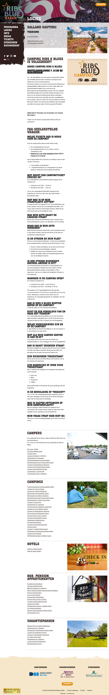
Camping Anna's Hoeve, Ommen (36, 516)
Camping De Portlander (34, 534)
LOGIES (8, 30)
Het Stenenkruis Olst (33, 613)
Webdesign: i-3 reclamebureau (67, 693)
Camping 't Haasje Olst (34, 502)
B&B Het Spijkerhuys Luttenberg (36, 588)
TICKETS (101, 5)
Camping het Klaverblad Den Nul (37, 602)
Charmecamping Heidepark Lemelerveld (39, 507)
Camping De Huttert (33, 456)
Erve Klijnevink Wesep (33, 608)
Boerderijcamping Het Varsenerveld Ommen (40, 498)
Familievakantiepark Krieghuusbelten (38, 460)
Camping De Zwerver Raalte (35, 489)
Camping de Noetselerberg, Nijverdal (38, 511)
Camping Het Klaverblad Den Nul (37, 469)
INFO (6, 33)
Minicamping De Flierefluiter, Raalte (38, 493)
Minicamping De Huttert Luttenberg (38, 496)
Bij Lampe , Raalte (32, 449)
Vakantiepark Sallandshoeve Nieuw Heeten (40, 531)
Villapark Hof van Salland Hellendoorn (38, 626)
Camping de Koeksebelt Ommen (36, 633)
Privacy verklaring (72, 690)
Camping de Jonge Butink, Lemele (37, 509)
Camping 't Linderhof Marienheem (37, 529)
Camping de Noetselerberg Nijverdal (38, 635)
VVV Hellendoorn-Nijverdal (35, 43)
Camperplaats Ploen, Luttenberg (37, 474)
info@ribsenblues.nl (46, 418)
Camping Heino (32, 454)
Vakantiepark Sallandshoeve (35, 520)
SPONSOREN (10, 42)
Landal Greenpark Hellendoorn (36, 641)
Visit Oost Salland (32, 36)
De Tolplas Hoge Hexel (34, 637)
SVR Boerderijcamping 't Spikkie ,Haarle (39, 536)
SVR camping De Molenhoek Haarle (38, 514)
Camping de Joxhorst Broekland (37, 491)
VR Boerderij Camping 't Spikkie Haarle (39, 606)
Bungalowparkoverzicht (34, 644)
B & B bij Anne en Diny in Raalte (36, 599)
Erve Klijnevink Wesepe (34, 522)
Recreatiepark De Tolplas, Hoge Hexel (38, 500)
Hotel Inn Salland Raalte (34, 549)
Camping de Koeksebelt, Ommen (37, 518)
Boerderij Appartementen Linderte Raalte (39, 611)
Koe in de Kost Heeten (33, 595)
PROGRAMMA (11, 27)
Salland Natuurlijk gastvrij (35, 41)
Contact (82, 690)
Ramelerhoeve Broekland (34, 584)
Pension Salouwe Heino (34, 593)
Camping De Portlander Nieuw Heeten (38, 467)
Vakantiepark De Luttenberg (35, 458)
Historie (89, 690)
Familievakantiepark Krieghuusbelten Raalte (40, 487)
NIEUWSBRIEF (12, 46)
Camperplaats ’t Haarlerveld (35, 471)
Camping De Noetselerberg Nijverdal (38, 465)
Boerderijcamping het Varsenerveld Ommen (40, 463)
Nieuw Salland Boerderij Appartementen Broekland (42, 590)
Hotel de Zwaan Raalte (34, 551)
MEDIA (7, 36)
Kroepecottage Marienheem (35, 597)
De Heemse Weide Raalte (34, 451)
